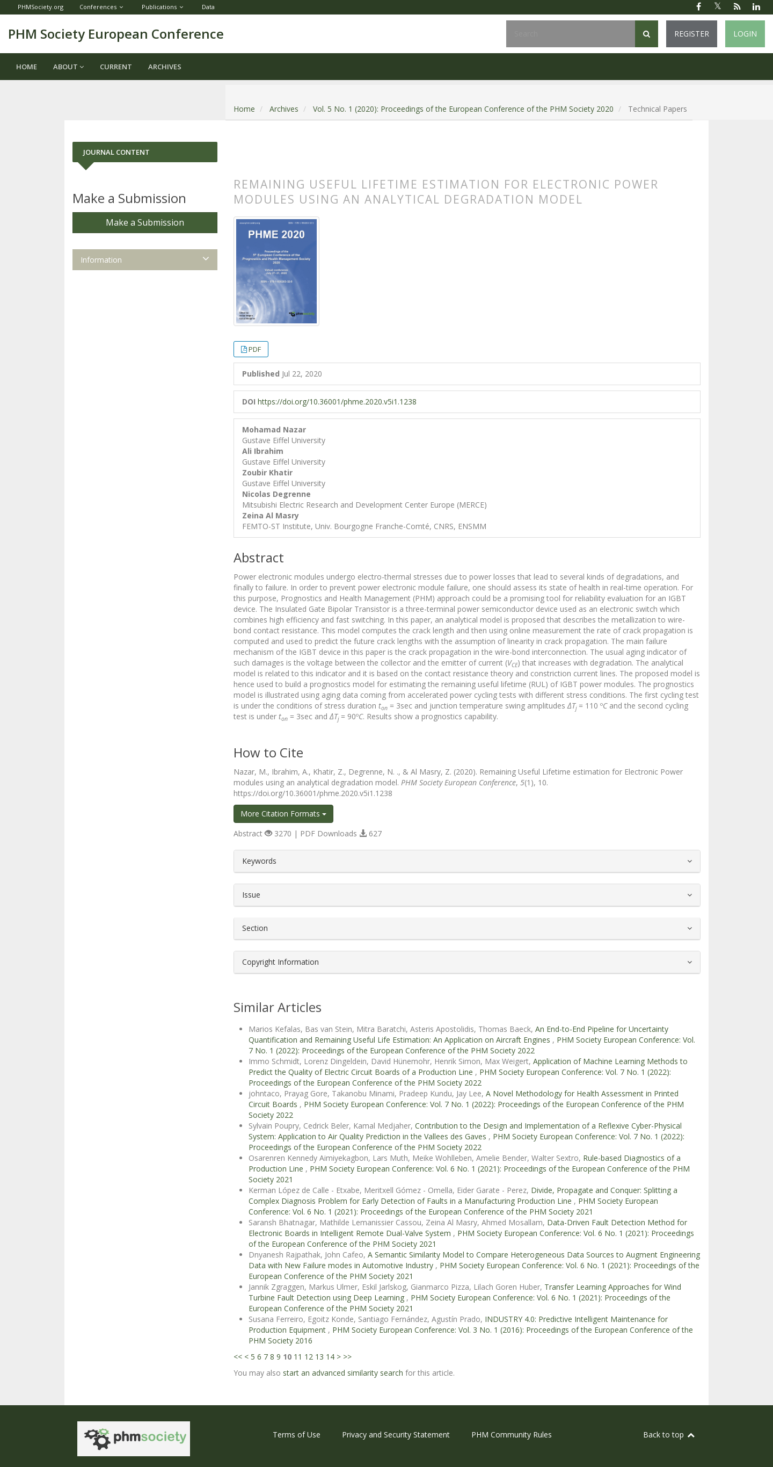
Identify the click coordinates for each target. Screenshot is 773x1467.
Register (691, 33)
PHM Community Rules (511, 1434)
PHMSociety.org (40, 7)
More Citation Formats (283, 813)
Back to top (669, 1434)
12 (308, 1357)
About (68, 66)
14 (330, 1357)
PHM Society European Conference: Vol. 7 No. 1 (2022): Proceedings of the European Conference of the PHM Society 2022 (472, 1045)
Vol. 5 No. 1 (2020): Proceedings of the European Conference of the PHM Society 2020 (463, 109)
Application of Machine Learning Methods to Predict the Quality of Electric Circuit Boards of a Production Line (468, 1066)
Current (116, 66)
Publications (159, 7)
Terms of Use (296, 1434)
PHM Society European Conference (116, 33)
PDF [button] (255, 349)
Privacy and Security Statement (396, 1434)
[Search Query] (570, 33)
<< (238, 1357)
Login (745, 33)
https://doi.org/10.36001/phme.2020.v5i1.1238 (337, 401)
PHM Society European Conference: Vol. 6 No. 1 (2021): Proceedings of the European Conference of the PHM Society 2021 (453, 1206)
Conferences (97, 7)
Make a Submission (145, 222)
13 (319, 1357)
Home (26, 66)
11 (298, 1357)
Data (208, 7)
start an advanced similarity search (343, 1373)
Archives (164, 66)
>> (347, 1357)
